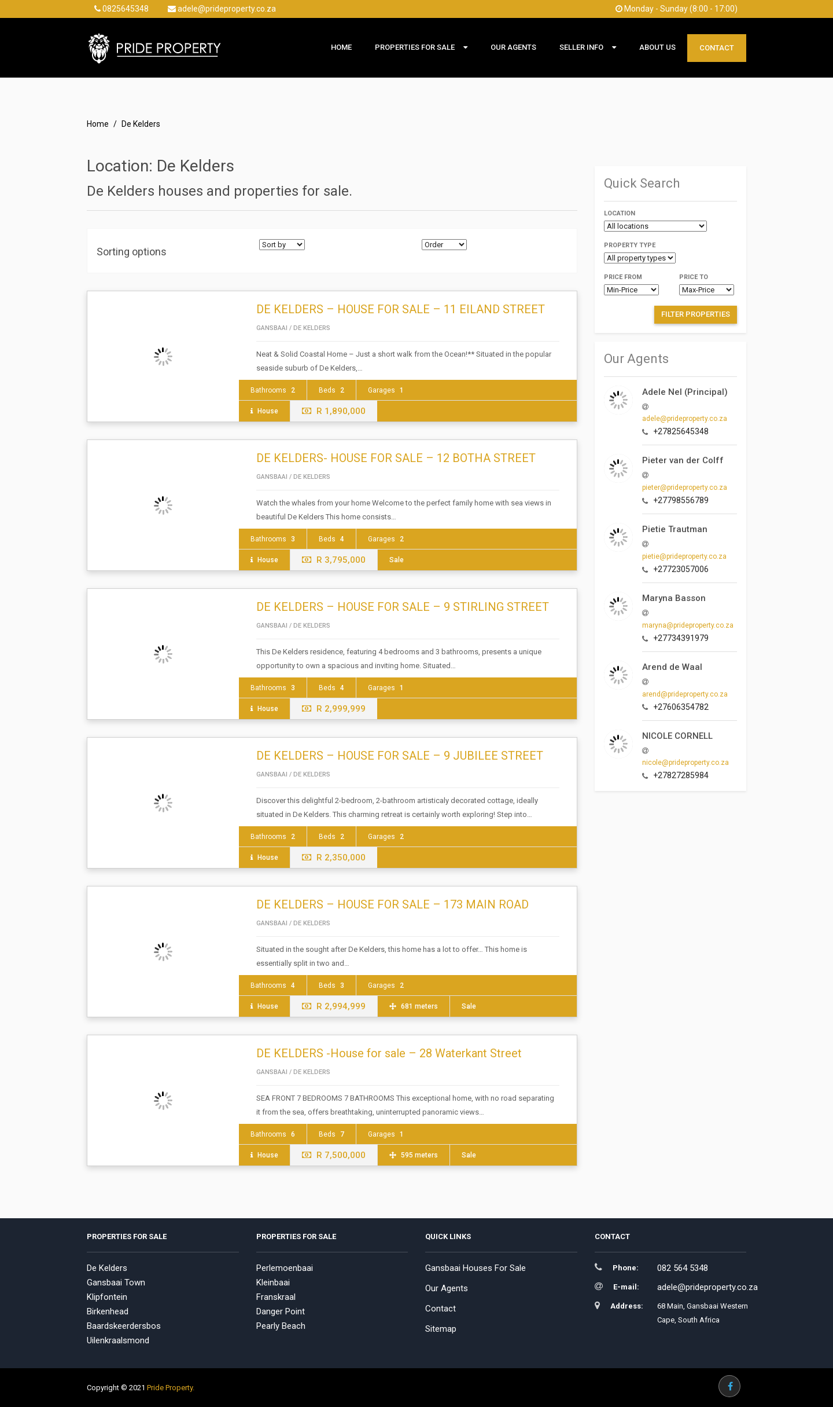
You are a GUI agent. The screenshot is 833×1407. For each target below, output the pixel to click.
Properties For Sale (415, 47)
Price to (693, 277)
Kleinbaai (273, 1282)
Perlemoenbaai (284, 1268)
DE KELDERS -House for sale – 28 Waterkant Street (389, 1053)
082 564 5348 (682, 1268)
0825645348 (121, 8)
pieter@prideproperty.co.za (684, 487)
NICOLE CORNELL (677, 736)
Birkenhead (107, 1311)
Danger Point (280, 1311)
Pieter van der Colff (683, 460)
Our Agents (513, 47)
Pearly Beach (280, 1326)
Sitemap (440, 1329)
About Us (657, 47)
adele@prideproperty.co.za (222, 8)
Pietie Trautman (674, 529)
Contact (716, 47)
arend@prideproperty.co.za (685, 694)
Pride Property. (170, 1387)
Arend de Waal (672, 667)
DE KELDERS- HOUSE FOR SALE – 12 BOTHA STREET (396, 458)
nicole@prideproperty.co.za (685, 763)
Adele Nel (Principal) (685, 392)
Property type (629, 245)
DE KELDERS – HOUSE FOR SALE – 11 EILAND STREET (400, 309)
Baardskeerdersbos (124, 1326)
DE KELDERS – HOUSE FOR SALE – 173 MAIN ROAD (392, 904)
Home (341, 47)
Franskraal (276, 1297)
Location (619, 213)
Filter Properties (695, 314)
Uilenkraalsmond (118, 1340)
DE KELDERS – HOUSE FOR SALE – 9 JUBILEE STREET (399, 756)
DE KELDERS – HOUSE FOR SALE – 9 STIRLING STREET (402, 607)
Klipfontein (107, 1297)
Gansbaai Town (116, 1282)
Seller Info (581, 47)
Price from (623, 277)
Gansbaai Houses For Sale (475, 1268)
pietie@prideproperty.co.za (684, 556)
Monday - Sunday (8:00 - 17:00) (676, 8)
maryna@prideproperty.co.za (688, 625)
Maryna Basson (674, 598)
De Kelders (107, 1268)
